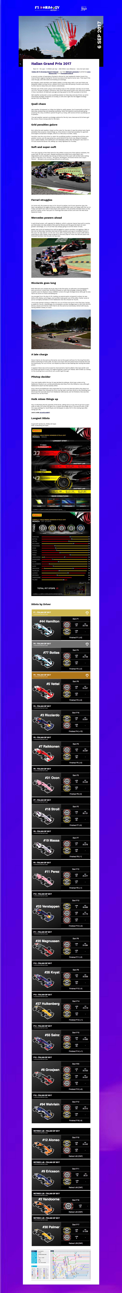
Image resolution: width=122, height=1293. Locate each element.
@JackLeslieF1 (45, 412)
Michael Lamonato (72, 72)
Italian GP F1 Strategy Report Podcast (45, 72)
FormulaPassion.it (67, 73)
